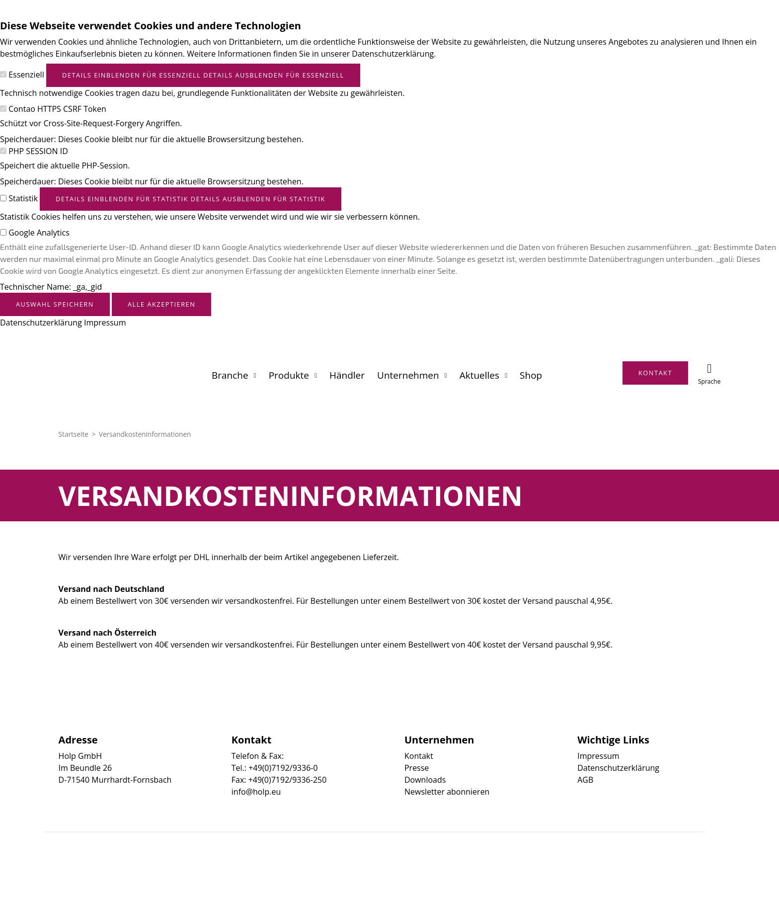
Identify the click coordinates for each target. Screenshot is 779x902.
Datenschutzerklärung (41, 322)
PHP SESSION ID (38, 151)
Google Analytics (39, 232)
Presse (416, 767)
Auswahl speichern (55, 304)
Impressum (105, 322)
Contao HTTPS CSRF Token (57, 108)
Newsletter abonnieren (446, 791)
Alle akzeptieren (161, 304)
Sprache (709, 381)
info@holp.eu (256, 791)
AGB (585, 779)
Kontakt (418, 755)
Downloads (425, 779)
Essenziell (26, 74)
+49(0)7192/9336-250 (287, 779)
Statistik (23, 198)
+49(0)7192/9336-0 (282, 767)
